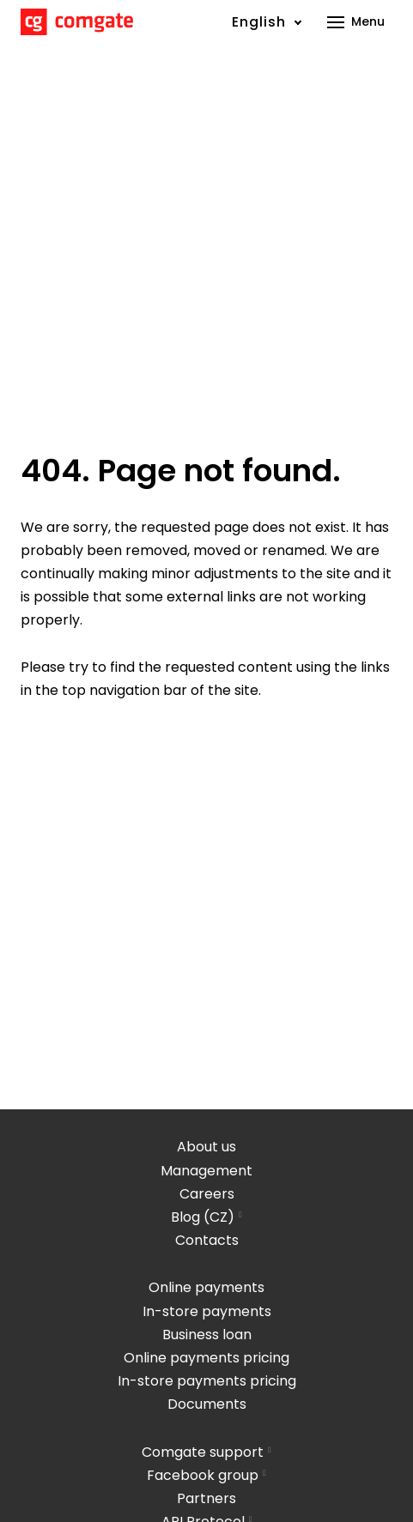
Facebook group (202, 1475)
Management (206, 1171)
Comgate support (203, 1452)
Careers (206, 1194)
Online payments (206, 1287)
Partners (206, 1498)
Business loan (207, 1334)
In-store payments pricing (207, 1381)
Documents (206, 1404)
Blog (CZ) (202, 1217)
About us (206, 1147)
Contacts (207, 1240)
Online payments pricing (206, 1358)
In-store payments (207, 1311)
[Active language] (267, 22)
